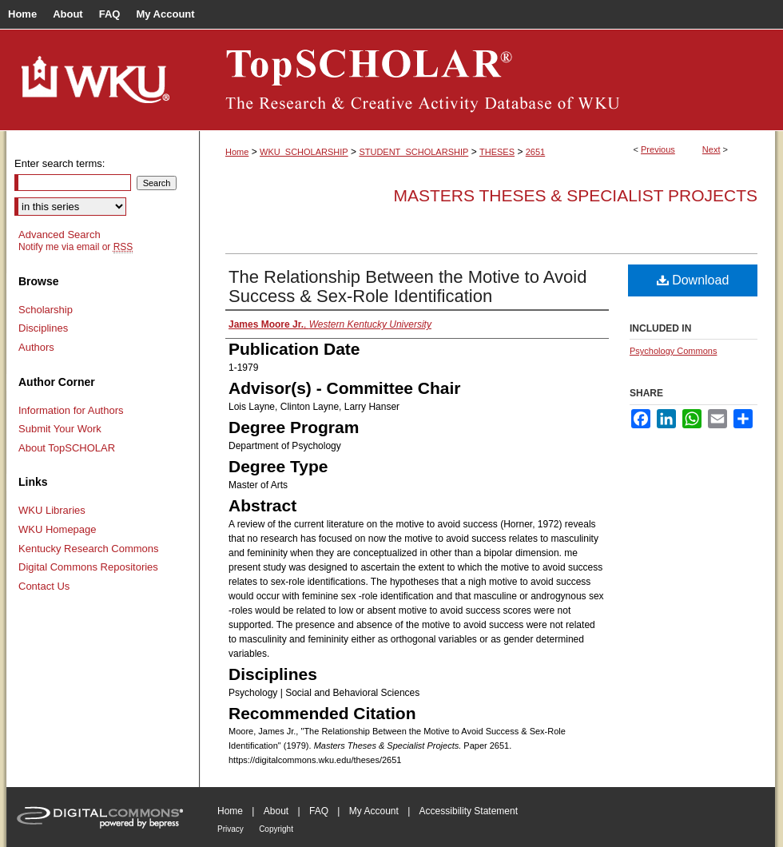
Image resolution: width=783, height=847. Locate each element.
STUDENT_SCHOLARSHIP (413, 152)
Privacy (230, 829)
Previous (658, 149)
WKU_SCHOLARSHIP (304, 152)
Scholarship (45, 310)
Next (711, 149)
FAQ (318, 811)
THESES (497, 152)
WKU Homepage (57, 529)
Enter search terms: (59, 163)
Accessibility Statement (468, 811)
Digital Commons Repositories (88, 567)
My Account (374, 811)
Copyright (276, 829)
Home (236, 152)
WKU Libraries (51, 510)
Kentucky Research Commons (88, 549)
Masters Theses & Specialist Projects (575, 195)
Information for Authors (71, 410)
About (276, 811)
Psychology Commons (673, 351)
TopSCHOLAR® (487, 80)
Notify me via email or (75, 247)
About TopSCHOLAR (66, 448)
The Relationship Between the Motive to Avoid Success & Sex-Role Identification (407, 286)
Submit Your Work (59, 429)
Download (693, 280)
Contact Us (44, 586)
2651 (535, 152)
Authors (36, 347)
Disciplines (43, 328)
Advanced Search (59, 235)
